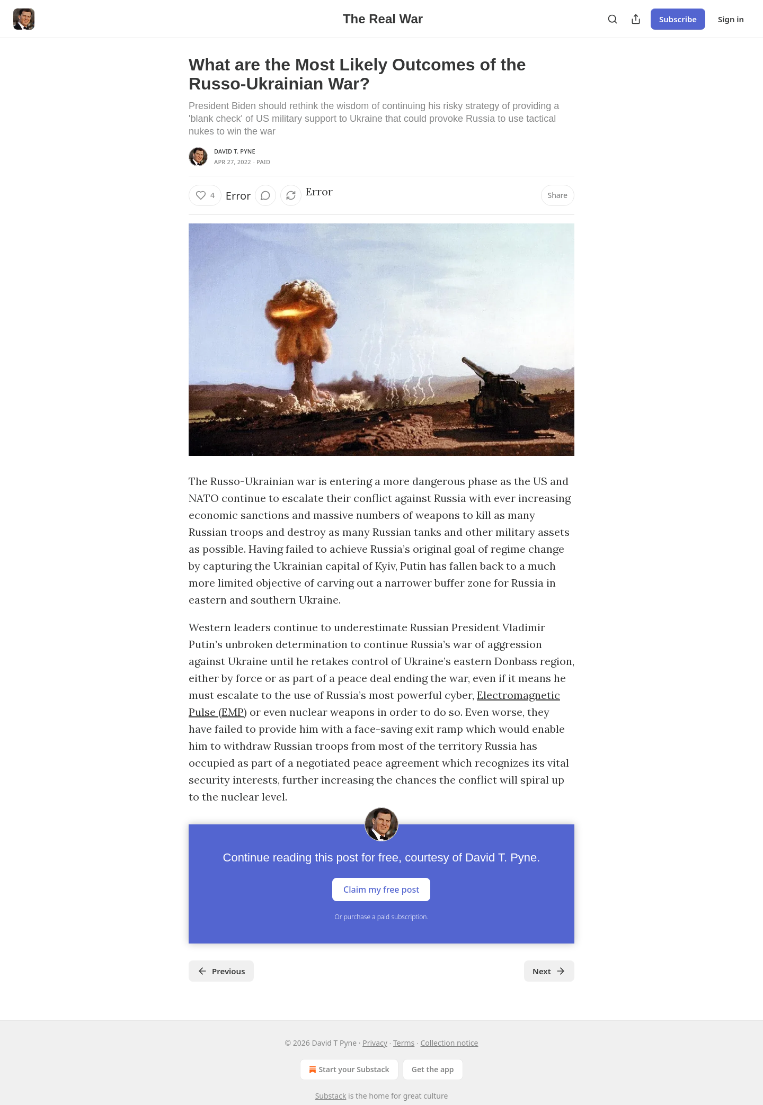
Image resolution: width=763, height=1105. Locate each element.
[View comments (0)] (265, 195)
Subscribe (678, 19)
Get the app (433, 1069)
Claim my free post (381, 889)
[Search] (612, 19)
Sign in (731, 19)
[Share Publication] (635, 19)
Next (549, 971)
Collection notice (449, 1043)
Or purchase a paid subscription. (382, 916)
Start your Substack (348, 1069)
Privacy (374, 1043)
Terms (403, 1043)
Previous (221, 971)
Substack (331, 1096)
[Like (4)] (205, 195)
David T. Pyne (234, 151)
